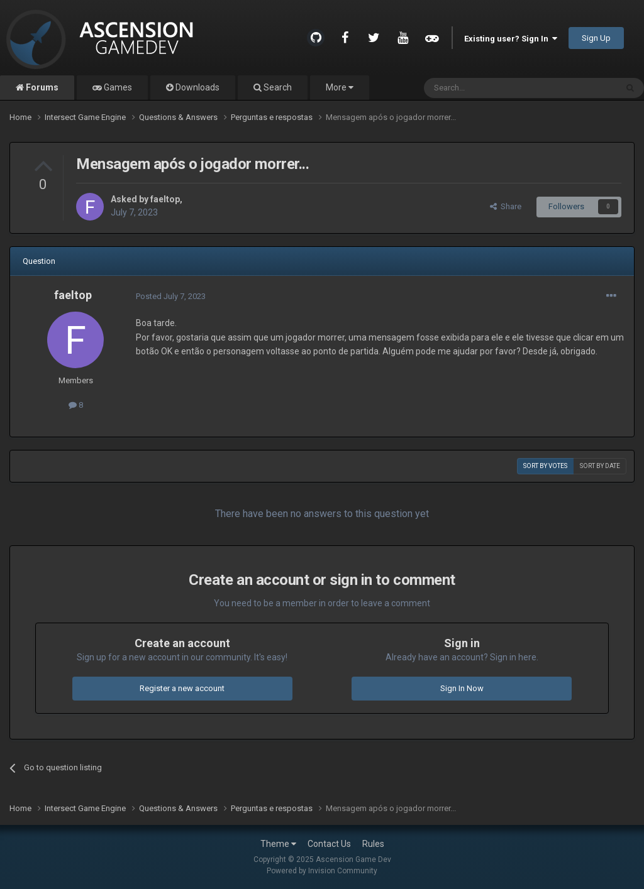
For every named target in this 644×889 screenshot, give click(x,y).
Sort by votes (545, 465)
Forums (41, 87)
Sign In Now (462, 688)
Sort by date (600, 465)
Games (117, 87)
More (339, 87)
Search (277, 87)
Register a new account (182, 688)
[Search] (490, 88)
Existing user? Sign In (510, 38)
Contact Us (329, 844)
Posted (171, 296)
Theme (278, 844)
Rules (373, 844)
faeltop (165, 199)
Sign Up (596, 38)
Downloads (196, 87)
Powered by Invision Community (322, 870)
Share (505, 206)
